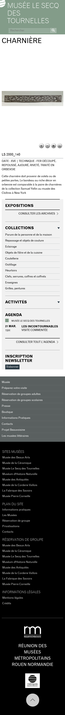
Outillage (10, 264)
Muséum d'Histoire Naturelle (19, 474)
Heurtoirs (11, 270)
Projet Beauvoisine (13, 429)
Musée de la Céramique (16, 463)
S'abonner (12, 366)
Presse (6, 406)
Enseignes (11, 282)
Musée (6, 382)
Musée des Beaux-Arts (16, 457)
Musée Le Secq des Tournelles (33, 13)
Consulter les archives (37, 213)
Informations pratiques (16, 509)
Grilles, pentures (15, 288)
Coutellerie (11, 258)
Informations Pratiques (16, 418)
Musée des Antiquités (15, 479)
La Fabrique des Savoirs (17, 490)
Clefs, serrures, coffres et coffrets (25, 276)
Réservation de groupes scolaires (22, 400)
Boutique (7, 412)
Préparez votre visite (14, 388)
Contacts (7, 424)
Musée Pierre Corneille (16, 496)
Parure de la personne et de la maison (28, 234)
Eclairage (11, 246)
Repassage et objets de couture (24, 240)
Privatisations (10, 526)
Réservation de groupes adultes (21, 394)
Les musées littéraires (15, 435)
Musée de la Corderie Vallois (19, 485)
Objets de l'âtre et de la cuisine (23, 252)
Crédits (6, 603)
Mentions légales (12, 597)
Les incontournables (39, 326)
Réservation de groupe (16, 520)
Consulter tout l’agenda (35, 342)
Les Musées (9, 515)
